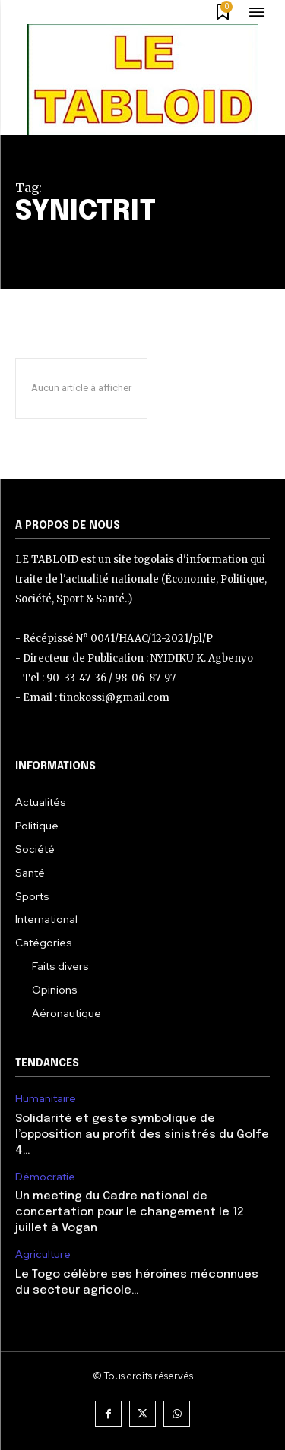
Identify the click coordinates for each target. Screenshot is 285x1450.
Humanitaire (45, 1098)
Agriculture (43, 1254)
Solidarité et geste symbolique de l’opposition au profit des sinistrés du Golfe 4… (142, 1135)
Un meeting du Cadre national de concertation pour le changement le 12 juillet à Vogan (129, 1212)
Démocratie (45, 1176)
